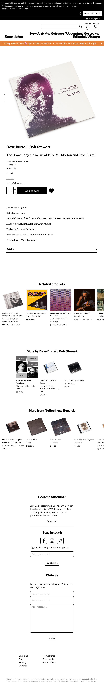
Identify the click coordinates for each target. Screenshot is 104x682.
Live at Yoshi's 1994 (33, 316)
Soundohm (13, 36)
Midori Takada (8, 440)
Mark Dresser (55, 440)
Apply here (52, 521)
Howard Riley (31, 440)
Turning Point (69, 383)
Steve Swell (79, 380)
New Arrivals (39, 33)
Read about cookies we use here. (15, 9)
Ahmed (100, 313)
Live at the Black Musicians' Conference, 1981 (49, 388)
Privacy (22, 662)
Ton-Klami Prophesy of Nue (13, 445)
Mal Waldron (31, 313)
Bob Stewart (39, 147)
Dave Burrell (17, 147)
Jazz (14, 168)
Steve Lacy (41, 313)
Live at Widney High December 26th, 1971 (10, 320)
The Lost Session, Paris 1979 (25, 387)
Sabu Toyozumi (89, 440)
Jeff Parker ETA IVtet (82, 313)
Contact (23, 665)
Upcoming (74, 33)
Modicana (54, 443)
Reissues (57, 33)
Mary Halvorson (56, 313)
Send (52, 638)
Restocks (91, 33)
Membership (49, 656)
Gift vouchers (49, 662)
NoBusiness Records (20, 161)
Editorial (79, 37)
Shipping (23, 656)
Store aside (48, 659)
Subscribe (52, 562)
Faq (20, 659)
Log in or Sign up (92, 19)
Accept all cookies (93, 13)
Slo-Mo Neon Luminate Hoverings (59, 320)
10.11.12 (28, 443)
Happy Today (79, 316)
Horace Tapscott (8, 313)
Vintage (93, 37)
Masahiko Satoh (14, 442)
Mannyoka (78, 443)
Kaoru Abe (78, 440)
